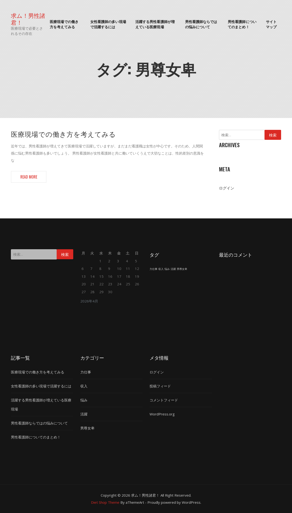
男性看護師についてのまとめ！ (242, 24)
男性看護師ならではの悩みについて (201, 24)
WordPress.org (162, 414)
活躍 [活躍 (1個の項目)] (173, 269)
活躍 (83, 414)
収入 (83, 386)
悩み (83, 400)
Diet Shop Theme (105, 502)
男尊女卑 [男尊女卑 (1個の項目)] (182, 269)
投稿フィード (160, 386)
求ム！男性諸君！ (28, 19)
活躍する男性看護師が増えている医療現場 (155, 24)
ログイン (226, 188)
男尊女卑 (87, 428)
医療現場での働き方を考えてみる (64, 24)
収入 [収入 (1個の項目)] (161, 269)
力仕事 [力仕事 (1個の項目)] (153, 269)
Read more (28, 177)
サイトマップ (271, 24)
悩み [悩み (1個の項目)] (167, 269)
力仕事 (85, 372)
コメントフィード (164, 400)
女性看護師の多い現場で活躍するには (108, 24)
